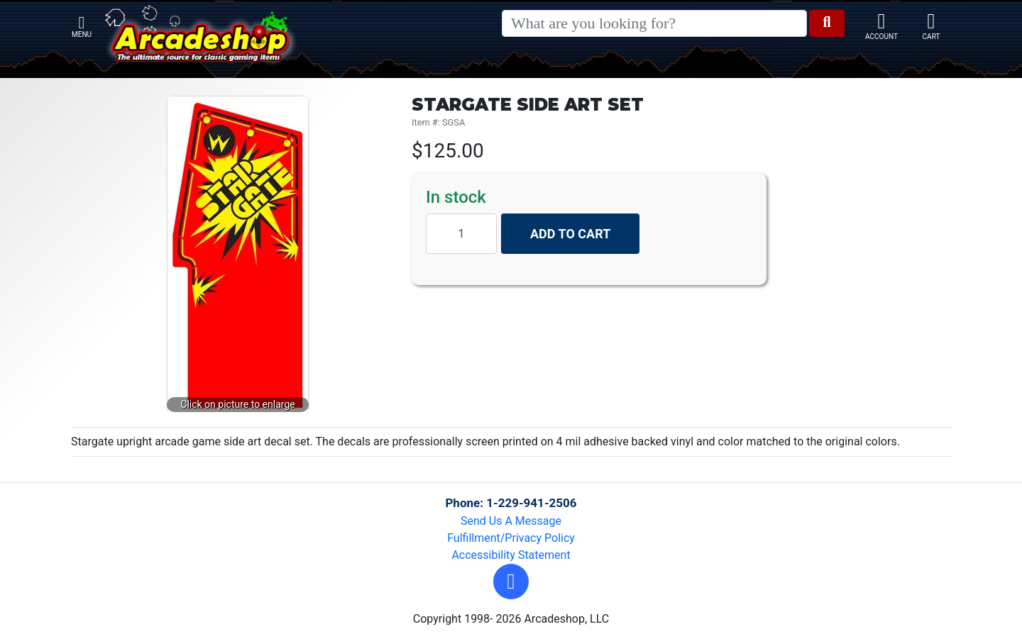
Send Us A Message (511, 521)
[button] (511, 581)
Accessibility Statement (510, 555)
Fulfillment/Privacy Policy (511, 538)
